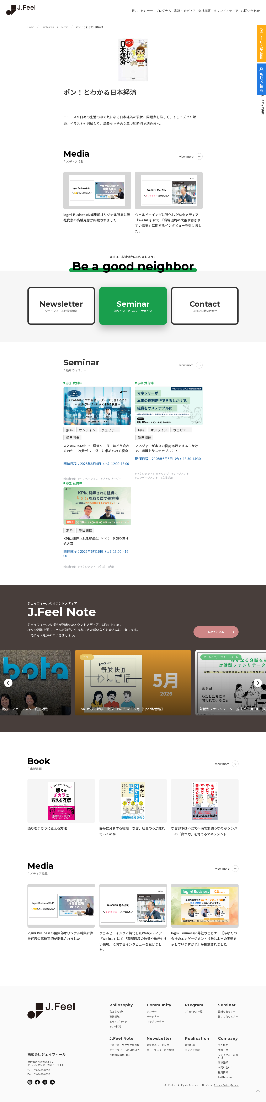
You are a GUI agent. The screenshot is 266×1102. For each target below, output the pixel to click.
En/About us (225, 1076)
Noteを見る (216, 632)
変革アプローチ (118, 1020)
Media (65, 27)
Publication (48, 27)
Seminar (133, 306)
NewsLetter (159, 1037)
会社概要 (204, 10)
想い (135, 10)
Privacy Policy (221, 1083)
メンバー (152, 1010)
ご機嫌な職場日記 (119, 1053)
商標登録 (223, 1061)
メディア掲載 (192, 1048)
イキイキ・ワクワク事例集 (124, 1043)
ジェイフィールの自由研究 (124, 1048)
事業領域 (114, 1015)
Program (194, 1004)
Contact (205, 306)
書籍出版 (190, 1043)
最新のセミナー (226, 1010)
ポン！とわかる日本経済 (89, 27)
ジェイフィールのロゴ (228, 1055)
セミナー (146, 10)
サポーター (224, 1048)
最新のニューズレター (159, 1043)
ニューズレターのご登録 (160, 1048)
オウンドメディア (225, 10)
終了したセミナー (228, 1015)
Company (228, 1037)
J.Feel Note (122, 1037)
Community (159, 1004)
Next (258, 683)
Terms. (235, 1083)
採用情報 (223, 1071)
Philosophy (121, 1004)
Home (30, 27)
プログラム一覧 (193, 1010)
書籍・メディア (185, 10)
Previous (8, 683)
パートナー (153, 1015)
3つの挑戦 (115, 1025)
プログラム (163, 10)
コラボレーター (155, 1020)
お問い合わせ (250, 10)
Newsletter (61, 306)
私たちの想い (117, 1010)
